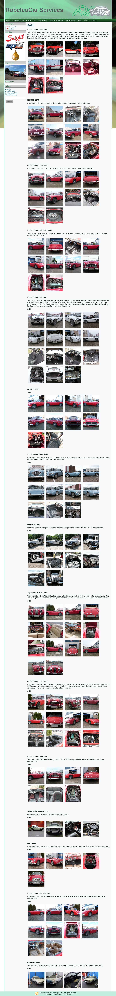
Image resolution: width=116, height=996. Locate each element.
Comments (12, 93)
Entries (11, 91)
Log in (9, 89)
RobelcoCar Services (34, 10)
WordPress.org (12, 95)
